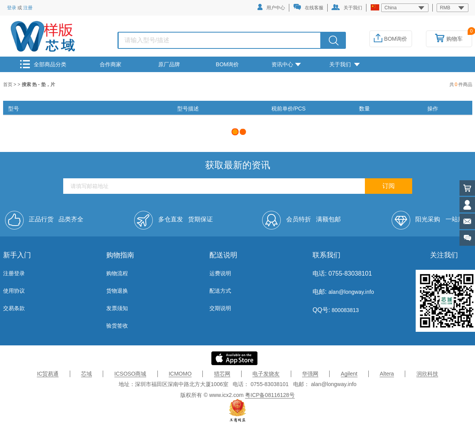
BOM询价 (391, 39)
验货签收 (117, 326)
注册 (28, 7)
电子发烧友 (266, 374)
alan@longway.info (351, 292)
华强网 (310, 374)
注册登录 (14, 273)
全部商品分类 (43, 64)
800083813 (344, 310)
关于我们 (347, 7)
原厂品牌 (169, 64)
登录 (11, 7)
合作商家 (110, 64)
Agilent (349, 374)
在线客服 (308, 7)
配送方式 (220, 291)
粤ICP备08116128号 (270, 395)
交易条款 (14, 308)
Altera (387, 374)
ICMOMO (180, 374)
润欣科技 (427, 374)
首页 (8, 84)
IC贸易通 (48, 374)
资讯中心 (286, 64)
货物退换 (117, 291)
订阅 (388, 186)
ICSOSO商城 (130, 374)
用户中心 (271, 7)
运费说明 (220, 273)
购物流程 (117, 273)
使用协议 (14, 291)
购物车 (449, 39)
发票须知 (117, 308)
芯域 (86, 374)
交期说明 (220, 308)
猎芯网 (222, 374)
